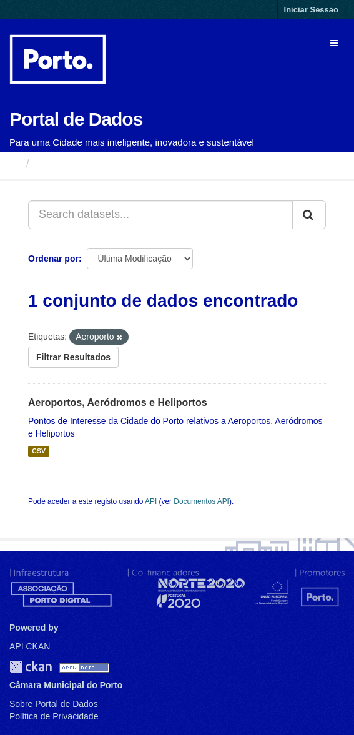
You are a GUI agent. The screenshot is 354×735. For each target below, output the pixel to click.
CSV (39, 451)
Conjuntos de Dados (90, 163)
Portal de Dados (75, 119)
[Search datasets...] (160, 214)
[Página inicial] (14, 163)
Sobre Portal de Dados (53, 704)
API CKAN (29, 646)
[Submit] (309, 214)
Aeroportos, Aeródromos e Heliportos (117, 402)
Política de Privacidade (53, 716)
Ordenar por (53, 259)
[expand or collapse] (334, 43)
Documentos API (201, 501)
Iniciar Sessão (311, 9)
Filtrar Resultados (73, 357)
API (151, 501)
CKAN (30, 666)
